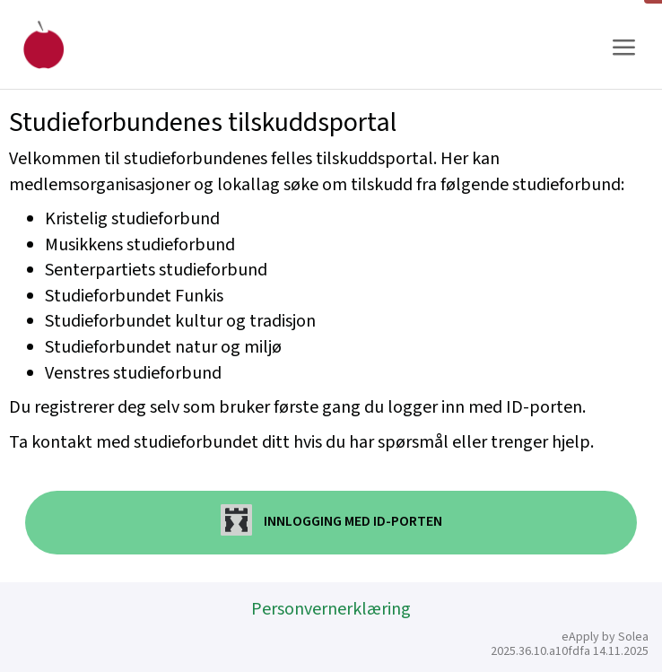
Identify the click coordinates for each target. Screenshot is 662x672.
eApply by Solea (605, 637)
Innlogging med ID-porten (331, 520)
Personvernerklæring (331, 609)
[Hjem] (43, 44)
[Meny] (623, 48)
